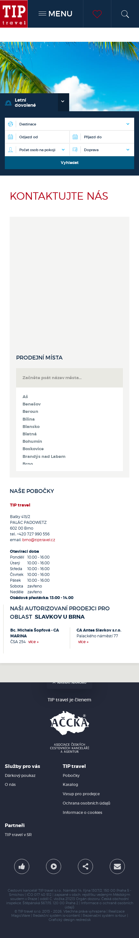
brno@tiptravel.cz (38, 539)
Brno (28, 464)
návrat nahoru (69, 682)
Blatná (30, 434)
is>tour (120, 916)
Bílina (29, 419)
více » (33, 641)
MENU (55, 13)
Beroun (30, 411)
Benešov (32, 404)
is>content (71, 916)
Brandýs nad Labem (44, 456)
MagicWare (20, 916)
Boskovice (33, 448)
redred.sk (83, 920)
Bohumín (32, 441)
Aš (25, 396)
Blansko (31, 426)
